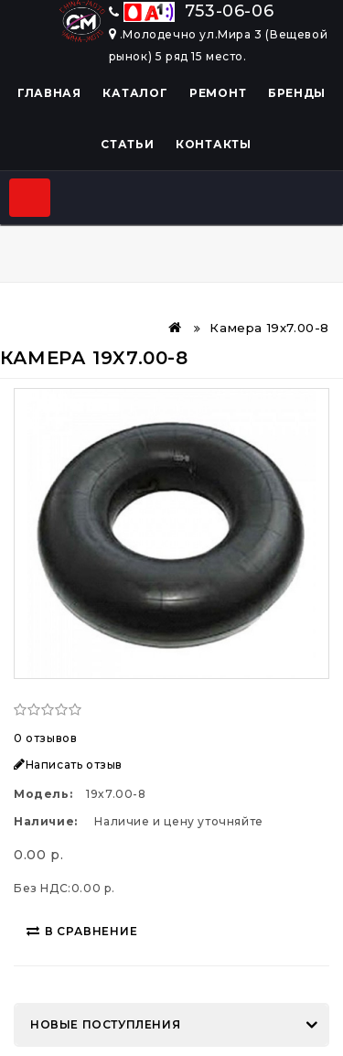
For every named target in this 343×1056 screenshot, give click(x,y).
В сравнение (82, 931)
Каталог (134, 93)
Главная (49, 93)
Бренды (297, 93)
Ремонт (217, 93)
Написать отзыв (68, 764)
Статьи (127, 144)
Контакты (214, 144)
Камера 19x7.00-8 (269, 327)
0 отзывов (45, 738)
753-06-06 (191, 11)
